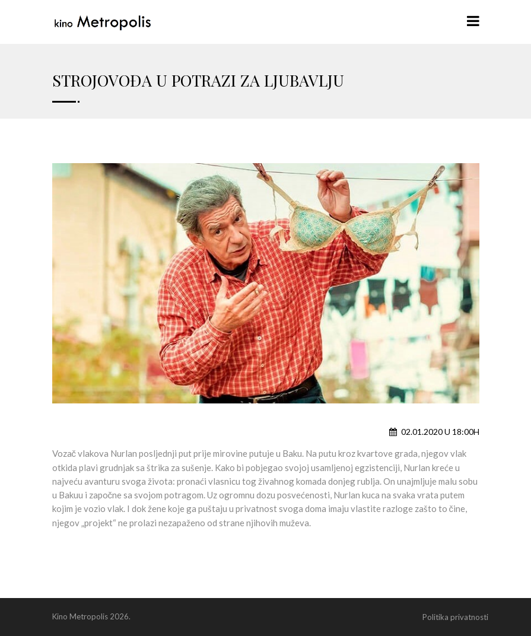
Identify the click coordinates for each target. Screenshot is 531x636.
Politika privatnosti (455, 617)
